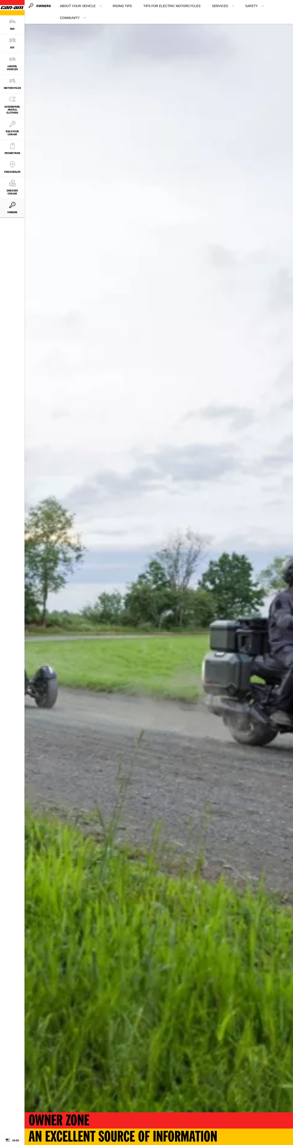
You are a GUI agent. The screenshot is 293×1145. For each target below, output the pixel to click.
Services (220, 6)
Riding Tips (122, 6)
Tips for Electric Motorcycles (171, 6)
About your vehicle (78, 6)
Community (70, 18)
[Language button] (12, 1140)
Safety (251, 6)
